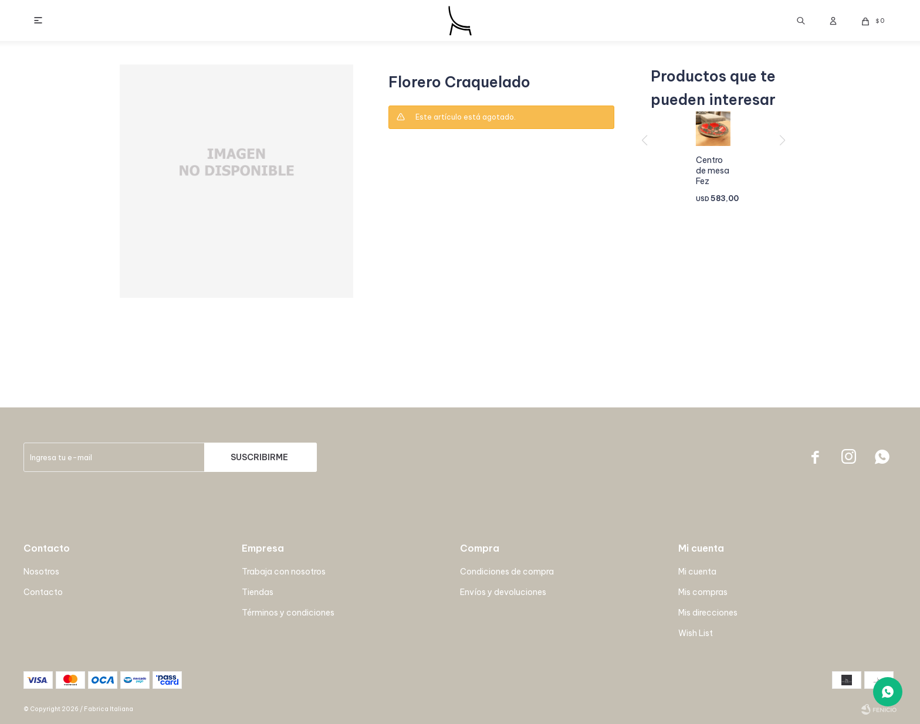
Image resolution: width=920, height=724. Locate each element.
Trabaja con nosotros (284, 571)
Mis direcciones (708, 612)
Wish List (695, 633)
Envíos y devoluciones (503, 592)
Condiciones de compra (507, 571)
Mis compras (703, 592)
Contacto (43, 592)
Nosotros (41, 571)
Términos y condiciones (288, 612)
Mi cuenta (697, 571)
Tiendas (257, 592)
